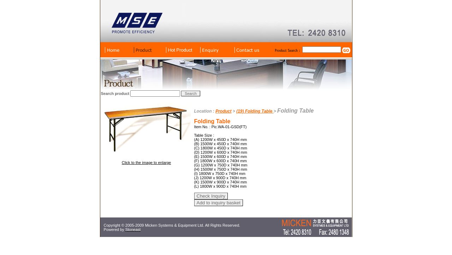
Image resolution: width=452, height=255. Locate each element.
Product (223, 111)
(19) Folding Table (255, 111)
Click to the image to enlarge (146, 162)
